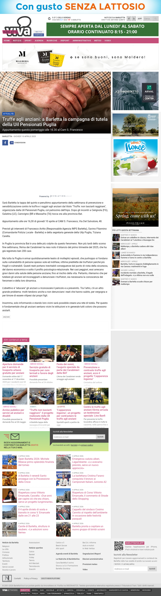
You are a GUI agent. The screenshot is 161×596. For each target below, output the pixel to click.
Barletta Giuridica (63, 568)
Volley (31, 557)
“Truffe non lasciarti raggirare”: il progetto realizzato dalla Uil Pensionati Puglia (41, 414)
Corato (91, 590)
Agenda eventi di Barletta (67, 554)
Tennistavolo (34, 566)
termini (74, 445)
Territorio (6, 561)
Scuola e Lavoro (9, 570)
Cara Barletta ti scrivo (65, 563)
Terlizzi (80, 594)
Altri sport (60, 548)
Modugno (146, 590)
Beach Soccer (61, 545)
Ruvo (42, 594)
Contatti (17, 578)
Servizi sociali (8, 567)
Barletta (25, 590)
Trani (88, 594)
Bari (42, 590)
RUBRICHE (52, 40)
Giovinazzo (102, 590)
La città (5, 549)
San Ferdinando (54, 594)
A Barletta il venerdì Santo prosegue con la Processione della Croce (34, 478)
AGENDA (39, 40)
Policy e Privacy (31, 578)
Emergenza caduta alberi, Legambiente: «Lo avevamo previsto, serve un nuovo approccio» (87, 463)
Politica (5, 555)
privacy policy (87, 445)
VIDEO (108, 40)
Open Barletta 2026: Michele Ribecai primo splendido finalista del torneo (36, 462)
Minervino (135, 590)
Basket (32, 554)
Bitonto (60, 590)
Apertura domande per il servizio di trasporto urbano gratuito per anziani (13, 368)
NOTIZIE (17, 40)
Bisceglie (50, 590)
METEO (97, 40)
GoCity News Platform (50, 578)
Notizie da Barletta (10, 542)
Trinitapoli (99, 594)
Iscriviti (100, 437)
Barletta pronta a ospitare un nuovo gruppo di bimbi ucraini (88, 528)
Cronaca (5, 552)
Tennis (31, 560)
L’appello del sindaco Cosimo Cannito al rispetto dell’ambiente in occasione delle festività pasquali (89, 514)
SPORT (28, 40)
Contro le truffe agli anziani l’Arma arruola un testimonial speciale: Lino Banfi (96, 411)
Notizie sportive (36, 548)
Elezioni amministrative (93, 559)
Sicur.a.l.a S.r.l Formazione (67, 565)
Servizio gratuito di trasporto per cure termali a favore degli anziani (41, 372)
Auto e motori (88, 545)
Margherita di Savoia (118, 590)
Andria (35, 590)
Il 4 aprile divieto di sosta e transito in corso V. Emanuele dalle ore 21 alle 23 (34, 512)
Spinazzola (69, 594)
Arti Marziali (34, 563)
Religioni (5, 546)
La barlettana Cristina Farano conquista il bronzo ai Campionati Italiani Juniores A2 (89, 478)
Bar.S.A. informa (89, 542)
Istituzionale (7, 558)
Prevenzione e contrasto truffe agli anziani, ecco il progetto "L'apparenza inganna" (96, 373)
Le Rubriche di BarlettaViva (67, 559)
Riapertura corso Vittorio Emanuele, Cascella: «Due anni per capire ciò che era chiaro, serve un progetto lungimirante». (35, 497)
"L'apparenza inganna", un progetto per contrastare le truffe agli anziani (68, 414)
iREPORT (65, 40)
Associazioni (34, 542)
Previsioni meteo (90, 564)
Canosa (70, 590)
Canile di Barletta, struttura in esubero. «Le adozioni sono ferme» (34, 529)
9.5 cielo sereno (65, 18)
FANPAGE (39, 35)
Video (85, 569)
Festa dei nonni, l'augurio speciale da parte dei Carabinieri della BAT (68, 368)
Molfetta (25, 594)
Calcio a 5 (60, 542)
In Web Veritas (89, 548)
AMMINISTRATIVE (82, 40)
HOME (7, 40)
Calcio (31, 551)
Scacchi (32, 569)
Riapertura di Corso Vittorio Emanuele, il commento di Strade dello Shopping (90, 495)
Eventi (4, 564)
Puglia (35, 594)
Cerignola (80, 590)
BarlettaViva (17, 25)
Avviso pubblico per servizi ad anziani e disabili (13, 413)
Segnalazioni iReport (92, 554)
